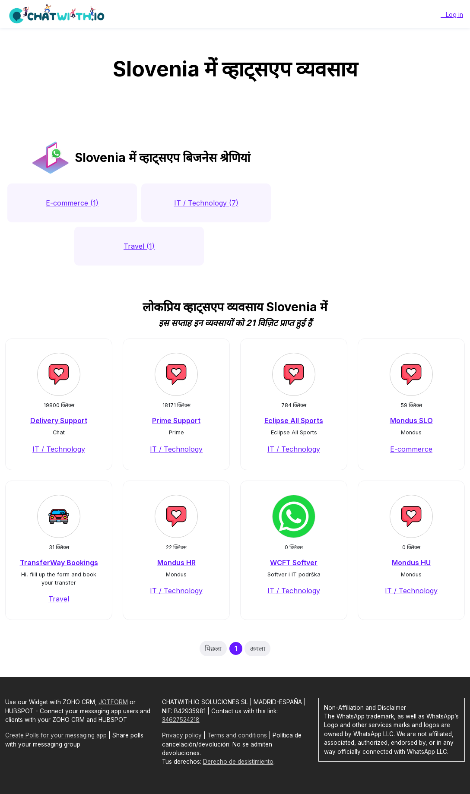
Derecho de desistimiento (238, 761)
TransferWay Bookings (59, 562)
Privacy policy (182, 735)
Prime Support (176, 420)
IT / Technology (58, 449)
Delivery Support (58, 420)
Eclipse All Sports (293, 420)
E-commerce (411, 449)
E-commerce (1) (72, 203)
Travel (58, 599)
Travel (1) (139, 246)
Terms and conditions (237, 735)
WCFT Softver (294, 562)
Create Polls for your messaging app (56, 735)
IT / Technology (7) (206, 203)
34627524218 (181, 719)
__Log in (452, 14)
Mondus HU (411, 562)
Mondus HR (176, 562)
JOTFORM (113, 702)
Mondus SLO (411, 420)
